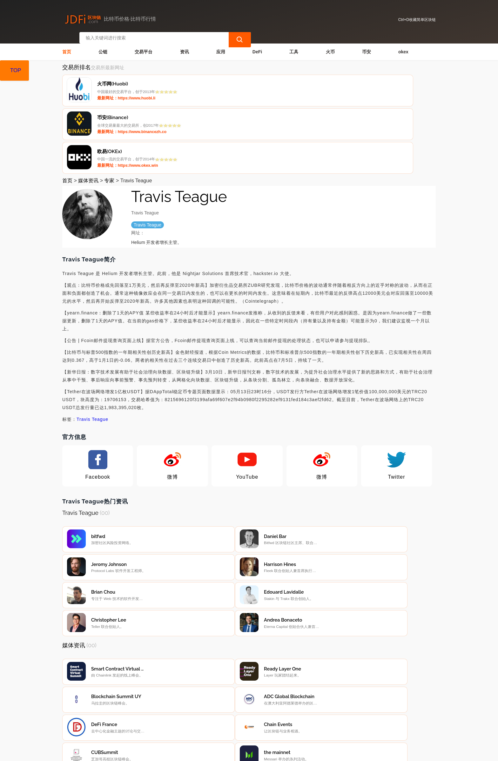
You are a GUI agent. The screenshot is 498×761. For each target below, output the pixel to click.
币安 (366, 46)
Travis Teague (92, 348)
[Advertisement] (249, 664)
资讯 (184, 46)
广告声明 (196, 717)
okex (403, 46)
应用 (220, 46)
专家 (109, 109)
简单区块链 (161, 753)
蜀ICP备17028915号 (189, 753)
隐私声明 (163, 717)
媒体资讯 (88, 109)
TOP (15, 70)
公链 (102, 46)
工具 (293, 46)
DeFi (257, 46)
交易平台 (143, 46)
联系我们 (131, 717)
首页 (66, 46)
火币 (330, 46)
